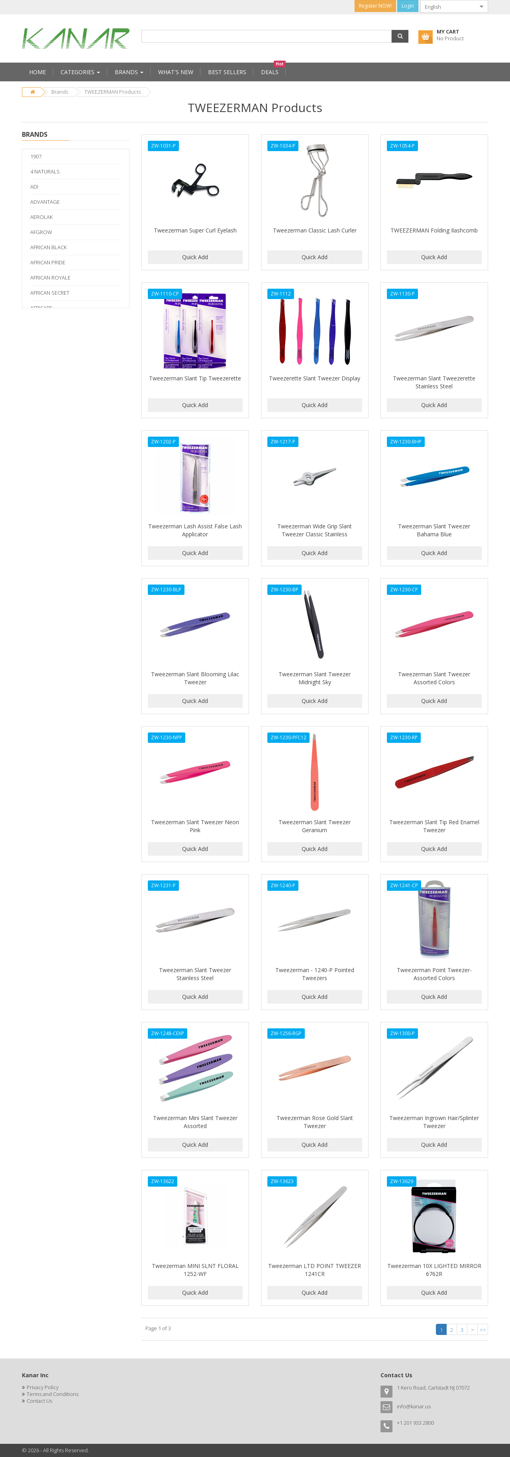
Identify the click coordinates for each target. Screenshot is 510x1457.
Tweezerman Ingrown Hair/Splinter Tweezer (434, 1122)
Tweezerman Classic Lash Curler (315, 230)
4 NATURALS (45, 171)
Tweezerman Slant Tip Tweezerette (195, 378)
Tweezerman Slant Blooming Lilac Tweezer (195, 678)
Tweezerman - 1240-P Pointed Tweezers (314, 974)
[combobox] (448, 6)
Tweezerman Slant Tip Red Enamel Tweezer (434, 826)
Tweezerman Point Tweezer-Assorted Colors (434, 974)
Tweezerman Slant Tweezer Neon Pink (195, 826)
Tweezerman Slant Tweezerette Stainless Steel (434, 382)
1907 (35, 156)
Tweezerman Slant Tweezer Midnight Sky (315, 678)
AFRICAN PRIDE (47, 262)
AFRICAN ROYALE (50, 277)
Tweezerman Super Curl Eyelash (195, 230)
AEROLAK (41, 217)
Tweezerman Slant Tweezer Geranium (315, 826)
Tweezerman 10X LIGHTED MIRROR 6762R (434, 1270)
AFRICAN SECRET (49, 292)
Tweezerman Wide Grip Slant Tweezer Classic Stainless (314, 530)
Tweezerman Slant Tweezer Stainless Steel (195, 974)
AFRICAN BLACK (48, 247)
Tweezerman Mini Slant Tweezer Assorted (195, 1122)
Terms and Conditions (52, 1394)
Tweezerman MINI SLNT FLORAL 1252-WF (195, 1270)
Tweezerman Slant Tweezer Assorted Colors (434, 678)
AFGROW (41, 232)
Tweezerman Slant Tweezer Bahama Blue (434, 530)
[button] (400, 36)
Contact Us (39, 1400)
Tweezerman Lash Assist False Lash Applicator (195, 530)
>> (483, 1329)
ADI (34, 186)
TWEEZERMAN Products (112, 91)
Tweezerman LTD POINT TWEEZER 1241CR (314, 1270)
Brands (59, 91)
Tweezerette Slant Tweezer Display (314, 378)
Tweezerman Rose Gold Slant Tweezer (315, 1122)
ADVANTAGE (45, 201)
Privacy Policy (43, 1387)
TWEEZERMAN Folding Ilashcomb (434, 230)
